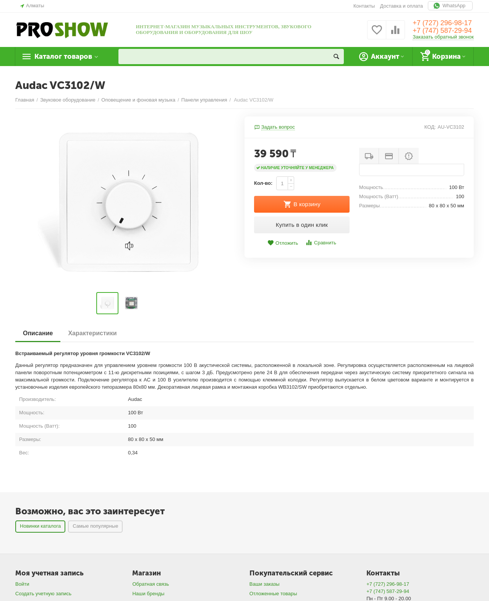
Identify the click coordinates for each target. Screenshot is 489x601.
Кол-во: (263, 183)
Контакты (364, 6)
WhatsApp (450, 6)
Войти (22, 584)
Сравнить (320, 242)
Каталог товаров (63, 56)
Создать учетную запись (43, 593)
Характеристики (92, 333)
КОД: (430, 127)
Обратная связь (150, 584)
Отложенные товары (273, 593)
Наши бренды (148, 593)
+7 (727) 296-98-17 (442, 23)
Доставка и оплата (401, 6)
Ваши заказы (264, 584)
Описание (38, 333)
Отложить (282, 243)
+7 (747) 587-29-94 (442, 30)
